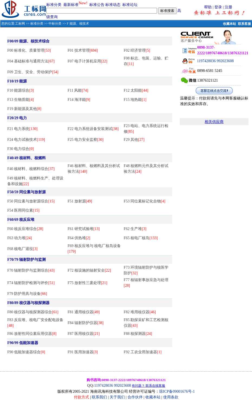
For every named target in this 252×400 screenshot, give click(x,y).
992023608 (225, 61)
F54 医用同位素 (23, 210)
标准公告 (96, 5)
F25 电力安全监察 (86, 140)
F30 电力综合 (20, 149)
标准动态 (112, 5)
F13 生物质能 (20, 100)
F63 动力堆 (19, 238)
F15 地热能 (135, 100)
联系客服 (244, 24)
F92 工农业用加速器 (143, 352)
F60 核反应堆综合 (25, 229)
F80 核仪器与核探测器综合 (32, 312)
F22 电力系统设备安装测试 (93, 129)
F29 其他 (134, 140)
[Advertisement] (214, 190)
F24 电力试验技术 (26, 140)
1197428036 (206, 61)
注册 (228, 7)
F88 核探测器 (138, 334)
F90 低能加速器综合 (26, 352)
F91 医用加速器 (83, 352)
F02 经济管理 (137, 50)
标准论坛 (130, 5)
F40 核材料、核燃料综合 (31, 169)
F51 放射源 (80, 201)
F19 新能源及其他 (24, 109)
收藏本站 (229, 24)
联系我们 (99, 397)
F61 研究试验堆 (84, 229)
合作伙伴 (135, 397)
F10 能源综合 (20, 90)
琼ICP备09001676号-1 (177, 391)
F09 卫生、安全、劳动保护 (32, 72)
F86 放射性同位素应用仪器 (32, 334)
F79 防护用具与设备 (27, 294)
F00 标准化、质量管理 (29, 50)
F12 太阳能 (136, 90)
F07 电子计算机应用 (87, 61)
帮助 (208, 7)
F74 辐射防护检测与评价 (31, 283)
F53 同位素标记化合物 (144, 201)
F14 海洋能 (79, 100)
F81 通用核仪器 (84, 312)
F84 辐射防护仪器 (86, 323)
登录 (218, 7)
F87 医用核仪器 (84, 334)
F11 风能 (78, 90)
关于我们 (118, 397)
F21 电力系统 (22, 129)
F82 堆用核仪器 (140, 312)
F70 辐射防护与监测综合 (31, 270)
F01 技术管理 (83, 50)
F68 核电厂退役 (22, 249)
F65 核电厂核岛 (141, 238)
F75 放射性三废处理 (87, 283)
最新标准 (70, 5)
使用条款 (170, 397)
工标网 (20, 23)
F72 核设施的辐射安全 (89, 270)
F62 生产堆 (135, 229)
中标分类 (54, 23)
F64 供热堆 (79, 238)
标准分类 (53, 5)
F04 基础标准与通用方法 (31, 61)
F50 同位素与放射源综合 (31, 201)
